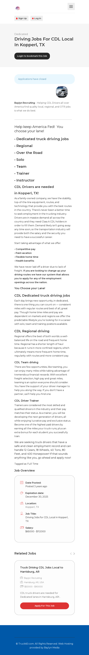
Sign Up (21, 18)
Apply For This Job (44, 605)
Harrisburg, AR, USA (34, 582)
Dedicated (21, 34)
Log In (36, 18)
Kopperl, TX (32, 507)
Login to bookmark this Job (32, 56)
